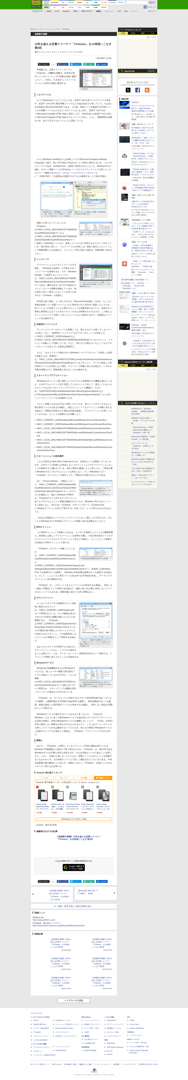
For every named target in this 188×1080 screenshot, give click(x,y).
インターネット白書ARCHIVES (44, 1055)
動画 (126, 11)
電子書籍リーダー (103, 778)
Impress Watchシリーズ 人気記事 (138, 362)
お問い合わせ (56, 1064)
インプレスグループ (129, 1064)
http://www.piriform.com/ (44, 920)
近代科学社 (85, 1047)
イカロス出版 (109, 1017)
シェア (64, 64)
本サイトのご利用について (39, 1064)
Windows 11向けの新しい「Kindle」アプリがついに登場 (143, 420)
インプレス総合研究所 (41, 1028)
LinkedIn (103, 64)
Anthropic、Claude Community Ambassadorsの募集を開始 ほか (142, 327)
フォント (134, 11)
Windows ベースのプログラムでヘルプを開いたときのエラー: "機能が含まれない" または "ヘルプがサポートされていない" (73, 172)
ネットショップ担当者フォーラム (67, 1024)
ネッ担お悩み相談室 (40, 1040)
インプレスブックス (62, 1046)
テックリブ (108, 1051)
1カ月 (152, 33)
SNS (119, 11)
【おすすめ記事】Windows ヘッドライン (140, 403)
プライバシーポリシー (102, 1064)
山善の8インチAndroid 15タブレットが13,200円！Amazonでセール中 (142, 204)
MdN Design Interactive (115, 1047)
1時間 (123, 33)
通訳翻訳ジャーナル (114, 1028)
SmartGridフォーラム (62, 1020)
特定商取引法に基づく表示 (148, 1064)
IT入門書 (83, 778)
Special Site (129, 71)
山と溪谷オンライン (91, 1039)
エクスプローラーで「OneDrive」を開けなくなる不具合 (142, 445)
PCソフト (64, 778)
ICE (128, 1017)
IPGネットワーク (133, 1039)
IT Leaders (37, 1032)
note (90, 64)
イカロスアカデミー (114, 1036)
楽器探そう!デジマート (92, 1024)
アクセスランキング (132, 30)
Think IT (36, 1020)
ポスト (45, 64)
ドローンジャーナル (40, 1036)
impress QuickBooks (137, 1028)
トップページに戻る (73, 1000)
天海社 (132, 1020)
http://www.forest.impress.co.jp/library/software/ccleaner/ (59, 925)
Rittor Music (86, 1017)
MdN (106, 1040)
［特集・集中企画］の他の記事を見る (74, 906)
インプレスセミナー (62, 1032)
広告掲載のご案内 (70, 1064)
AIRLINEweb (111, 1020)
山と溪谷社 (85, 1036)
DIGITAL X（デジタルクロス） (66, 1036)
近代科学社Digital (90, 1050)
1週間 (143, 33)
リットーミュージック (92, 1020)
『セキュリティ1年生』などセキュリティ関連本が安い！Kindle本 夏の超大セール (143, 226)
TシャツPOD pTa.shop (138, 1043)
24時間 (132, 33)
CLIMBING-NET (89, 1043)
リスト (53, 64)
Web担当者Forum (39, 1024)
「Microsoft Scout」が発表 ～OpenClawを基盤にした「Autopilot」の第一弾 (142, 430)
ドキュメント (109, 11)
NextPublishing (60, 1050)
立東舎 (86, 1032)
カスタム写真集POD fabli (139, 1046)
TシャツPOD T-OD (91, 1028)
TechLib (109, 1054)
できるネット (38, 1051)
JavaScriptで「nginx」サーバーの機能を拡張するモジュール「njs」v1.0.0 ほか (143, 140)
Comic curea (134, 1024)
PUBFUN (130, 1032)
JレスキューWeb (113, 1032)
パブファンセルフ (136, 1035)
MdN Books (111, 1043)
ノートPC (44, 778)
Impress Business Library (64, 1028)
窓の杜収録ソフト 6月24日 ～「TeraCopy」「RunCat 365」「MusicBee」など (134, 285)
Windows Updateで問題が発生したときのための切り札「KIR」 (142, 461)
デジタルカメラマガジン (42, 1047)
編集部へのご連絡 (85, 1064)
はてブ (77, 64)
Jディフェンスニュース (115, 1024)
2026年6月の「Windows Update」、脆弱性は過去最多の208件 (142, 411)
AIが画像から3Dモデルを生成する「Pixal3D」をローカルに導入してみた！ (142, 130)
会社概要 (116, 1064)
